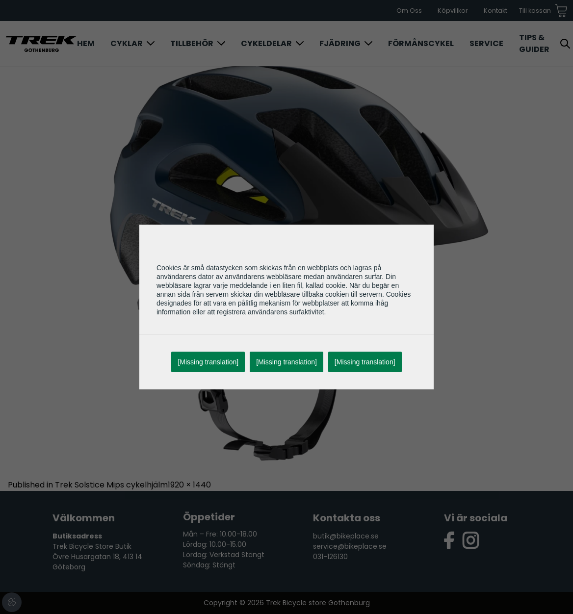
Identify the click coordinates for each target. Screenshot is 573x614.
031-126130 (330, 557)
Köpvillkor (453, 10)
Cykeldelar (266, 43)
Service (486, 43)
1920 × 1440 (189, 484)
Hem (86, 43)
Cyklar (126, 43)
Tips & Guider (534, 43)
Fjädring (340, 43)
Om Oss (409, 10)
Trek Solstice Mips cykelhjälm (111, 484)
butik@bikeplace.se (346, 536)
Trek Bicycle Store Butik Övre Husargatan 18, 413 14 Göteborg (97, 556)
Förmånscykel (421, 43)
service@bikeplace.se (350, 546)
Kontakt (495, 10)
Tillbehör (191, 43)
